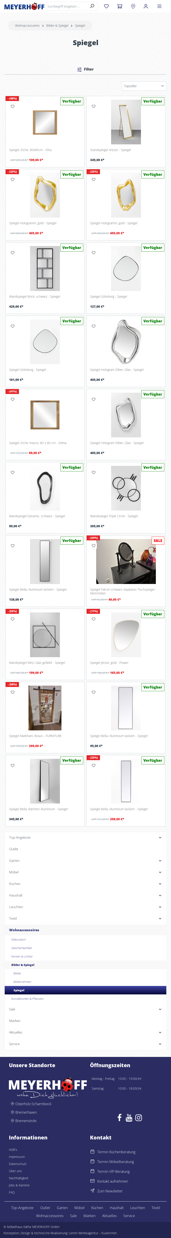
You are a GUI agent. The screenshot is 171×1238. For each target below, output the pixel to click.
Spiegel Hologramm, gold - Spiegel (32, 223)
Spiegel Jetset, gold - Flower (109, 663)
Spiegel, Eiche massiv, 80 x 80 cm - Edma (37, 443)
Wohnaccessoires (49, 1215)
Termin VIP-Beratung (113, 1171)
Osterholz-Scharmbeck (33, 1103)
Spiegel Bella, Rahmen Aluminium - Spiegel (38, 809)
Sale (73, 1215)
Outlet (45, 1207)
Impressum (17, 1157)
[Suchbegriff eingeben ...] (65, 6)
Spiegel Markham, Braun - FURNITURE (35, 736)
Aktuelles (109, 1215)
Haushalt (117, 1207)
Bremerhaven (26, 1112)
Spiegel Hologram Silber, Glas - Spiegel (117, 370)
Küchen (97, 1207)
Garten (62, 1207)
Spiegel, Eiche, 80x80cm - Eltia (30, 150)
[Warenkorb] (120, 6)
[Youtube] (129, 1119)
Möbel (79, 1207)
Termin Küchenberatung (116, 1151)
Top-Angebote (22, 1207)
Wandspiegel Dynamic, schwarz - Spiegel (37, 516)
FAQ (12, 1192)
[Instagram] (138, 1119)
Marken (89, 1215)
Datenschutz (17, 1164)
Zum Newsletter (110, 1191)
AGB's (13, 1149)
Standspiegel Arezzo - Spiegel (110, 150)
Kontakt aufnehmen (112, 1181)
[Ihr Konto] (145, 6)
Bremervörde (26, 1120)
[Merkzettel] (106, 6)
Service (129, 1215)
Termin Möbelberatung (115, 1161)
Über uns (15, 1171)
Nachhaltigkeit (18, 1178)
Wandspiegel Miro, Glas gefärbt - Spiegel (37, 663)
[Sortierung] (144, 86)
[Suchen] (92, 6)
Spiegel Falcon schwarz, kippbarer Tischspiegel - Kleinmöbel (123, 591)
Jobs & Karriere (19, 1185)
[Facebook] (119, 1119)
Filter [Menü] (85, 69)
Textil (156, 1207)
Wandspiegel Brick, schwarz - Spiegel (34, 297)
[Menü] (159, 6)
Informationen (28, 1138)
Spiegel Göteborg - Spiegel (108, 297)
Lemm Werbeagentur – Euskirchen (93, 1233)
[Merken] (12, 106)
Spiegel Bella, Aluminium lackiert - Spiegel (38, 590)
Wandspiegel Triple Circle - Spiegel (114, 516)
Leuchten (137, 1207)
